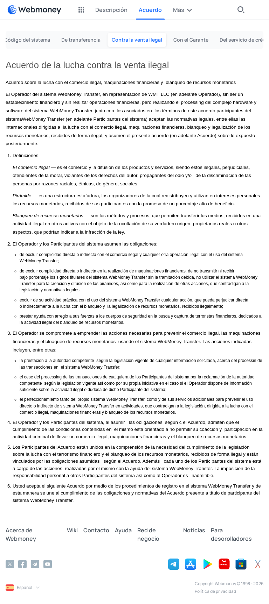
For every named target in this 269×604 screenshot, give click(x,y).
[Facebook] (22, 564)
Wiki (72, 530)
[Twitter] (10, 564)
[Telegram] (35, 564)
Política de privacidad (215, 591)
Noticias (194, 530)
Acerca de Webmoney (21, 534)
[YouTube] (47, 564)
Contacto (96, 530)
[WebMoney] (34, 10)
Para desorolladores (231, 534)
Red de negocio (148, 534)
